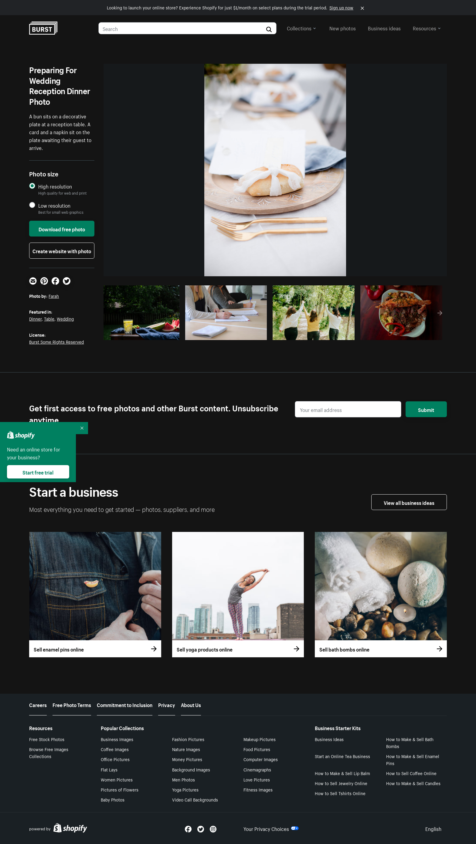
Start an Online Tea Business (342, 756)
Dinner (35, 318)
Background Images (191, 769)
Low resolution (54, 205)
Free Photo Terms (72, 704)
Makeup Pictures (259, 739)
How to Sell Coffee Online (411, 773)
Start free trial (37, 472)
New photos (342, 28)
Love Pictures (256, 779)
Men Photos (183, 779)
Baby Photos (112, 799)
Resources (427, 28)
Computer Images (260, 759)
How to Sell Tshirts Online (340, 793)
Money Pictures (187, 759)
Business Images (117, 739)
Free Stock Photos (46, 739)
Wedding (65, 318)
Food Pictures (256, 749)
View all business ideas (409, 502)
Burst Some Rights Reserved (56, 341)
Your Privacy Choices (271, 828)
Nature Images (186, 749)
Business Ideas (329, 739)
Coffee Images (115, 749)
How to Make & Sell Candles (413, 783)
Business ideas (384, 28)
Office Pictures (115, 759)
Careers (38, 704)
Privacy (166, 704)
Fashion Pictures (188, 739)
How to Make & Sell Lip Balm (342, 773)
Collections (301, 28)
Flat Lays (109, 769)
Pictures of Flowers (119, 789)
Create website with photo (61, 250)
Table (49, 318)
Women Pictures (117, 779)
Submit (426, 409)
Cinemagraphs (257, 769)
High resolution (55, 186)
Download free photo (62, 229)
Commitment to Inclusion (124, 704)
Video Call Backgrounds (195, 799)
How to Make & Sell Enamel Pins (412, 759)
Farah (54, 295)
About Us (191, 704)
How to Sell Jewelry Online (341, 783)
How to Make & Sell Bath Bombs (409, 742)
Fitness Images (258, 789)
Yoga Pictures (185, 789)
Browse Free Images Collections (48, 752)
